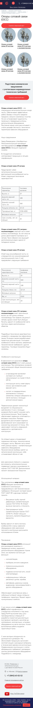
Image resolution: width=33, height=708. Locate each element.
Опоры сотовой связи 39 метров (7, 70)
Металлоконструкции (9, 12)
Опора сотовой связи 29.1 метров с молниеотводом (24, 46)
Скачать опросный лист (16, 25)
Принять (26, 705)
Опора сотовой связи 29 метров (7, 45)
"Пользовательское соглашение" (12, 705)
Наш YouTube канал (17, 693)
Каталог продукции (15, 10)
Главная (3, 10)
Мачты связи (22, 12)
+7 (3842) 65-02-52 (27, 3)
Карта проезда (22, 671)
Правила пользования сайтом (14, 680)
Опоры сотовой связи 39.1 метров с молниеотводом (24, 71)
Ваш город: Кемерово (17, 7)
